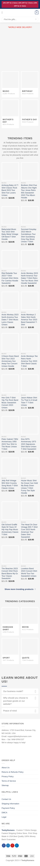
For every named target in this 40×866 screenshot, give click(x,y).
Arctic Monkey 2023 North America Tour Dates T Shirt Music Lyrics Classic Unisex (10, 320)
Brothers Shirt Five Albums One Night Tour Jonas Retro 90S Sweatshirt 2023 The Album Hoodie (29, 191)
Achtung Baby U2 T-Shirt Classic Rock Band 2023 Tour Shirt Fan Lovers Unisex (10, 190)
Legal (4, 817)
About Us (5, 768)
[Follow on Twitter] (8, 845)
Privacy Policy (8, 776)
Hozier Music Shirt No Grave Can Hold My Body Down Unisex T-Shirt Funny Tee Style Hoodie (29, 486)
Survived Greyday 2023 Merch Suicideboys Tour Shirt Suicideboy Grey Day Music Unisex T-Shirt (28, 235)
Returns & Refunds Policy (12, 772)
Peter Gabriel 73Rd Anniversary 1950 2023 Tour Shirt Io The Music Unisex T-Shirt (10, 444)
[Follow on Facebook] (4, 845)
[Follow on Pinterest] (12, 845)
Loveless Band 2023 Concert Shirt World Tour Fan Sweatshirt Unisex (29, 572)
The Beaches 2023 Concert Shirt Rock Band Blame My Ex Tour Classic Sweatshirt (10, 573)
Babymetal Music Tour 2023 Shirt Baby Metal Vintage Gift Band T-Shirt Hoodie (10, 234)
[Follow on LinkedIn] (17, 845)
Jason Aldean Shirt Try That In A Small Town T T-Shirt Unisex (29, 401)
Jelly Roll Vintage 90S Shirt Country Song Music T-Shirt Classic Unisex (10, 484)
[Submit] (36, 19)
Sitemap (5, 785)
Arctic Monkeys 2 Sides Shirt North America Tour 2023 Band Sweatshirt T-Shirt (29, 320)
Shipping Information (10, 804)
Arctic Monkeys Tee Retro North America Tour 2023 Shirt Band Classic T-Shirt (29, 361)
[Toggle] (35, 691)
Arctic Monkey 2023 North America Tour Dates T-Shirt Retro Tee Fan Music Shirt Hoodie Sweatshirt (29, 278)
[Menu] (3, 12)
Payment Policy (8, 808)
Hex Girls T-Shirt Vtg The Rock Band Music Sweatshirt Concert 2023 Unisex (10, 403)
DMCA (4, 813)
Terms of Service (9, 781)
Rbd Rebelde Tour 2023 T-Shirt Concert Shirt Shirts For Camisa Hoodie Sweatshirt (10, 278)
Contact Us (6, 799)
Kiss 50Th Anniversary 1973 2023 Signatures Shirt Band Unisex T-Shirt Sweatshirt (28, 444)
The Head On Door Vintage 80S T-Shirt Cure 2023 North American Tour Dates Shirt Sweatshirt (29, 531)
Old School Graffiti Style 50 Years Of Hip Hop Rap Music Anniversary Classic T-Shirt (10, 530)
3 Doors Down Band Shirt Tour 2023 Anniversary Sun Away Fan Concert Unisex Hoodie (10, 361)
